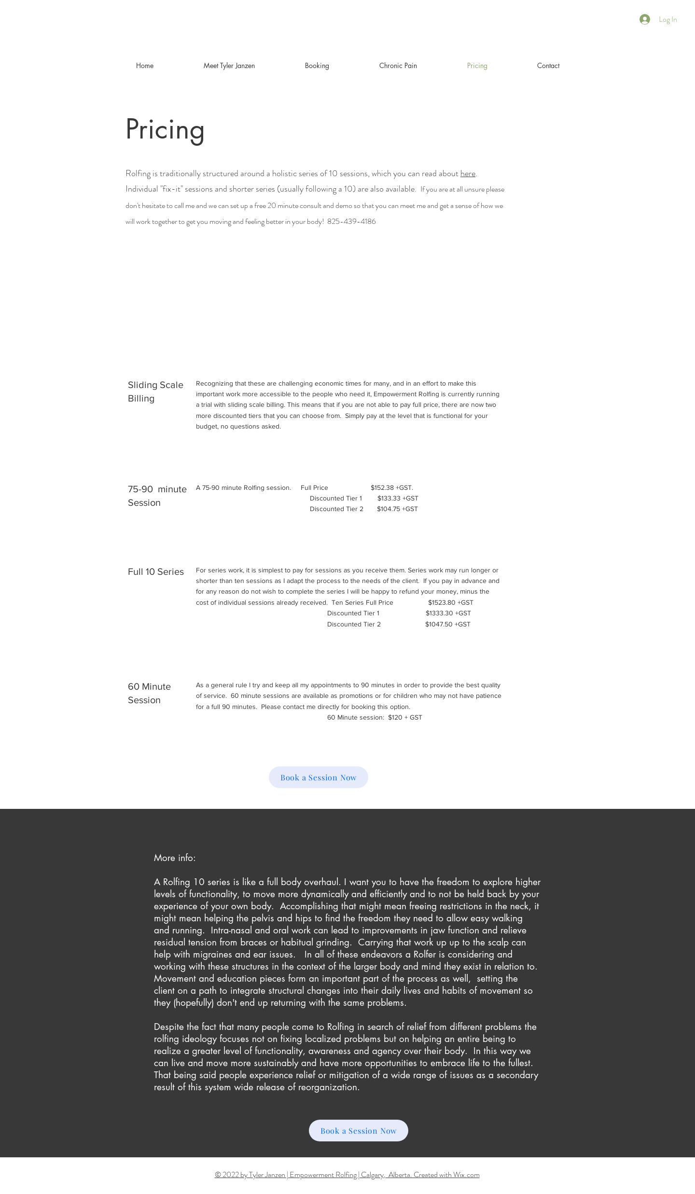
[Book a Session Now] (318, 777)
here (467, 173)
